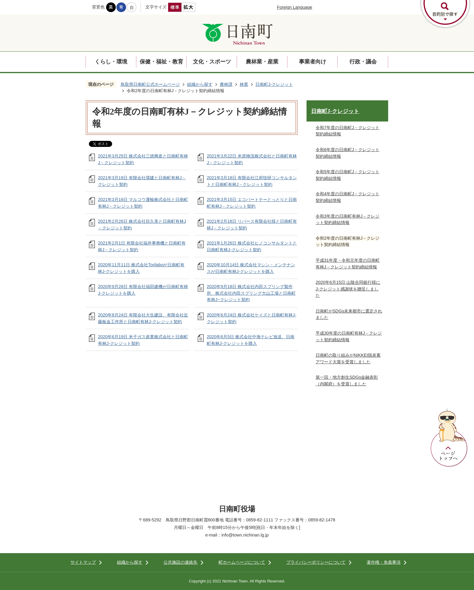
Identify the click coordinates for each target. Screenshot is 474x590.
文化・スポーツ (212, 62)
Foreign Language (294, 7)
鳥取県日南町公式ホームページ (150, 84)
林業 (244, 84)
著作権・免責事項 (384, 562)
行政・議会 (363, 62)
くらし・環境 (111, 62)
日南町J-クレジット (274, 84)
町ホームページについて (242, 562)
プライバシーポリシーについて (316, 562)
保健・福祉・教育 (161, 62)
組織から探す (200, 84)
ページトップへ (449, 438)
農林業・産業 (262, 62)
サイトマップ (83, 562)
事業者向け (312, 62)
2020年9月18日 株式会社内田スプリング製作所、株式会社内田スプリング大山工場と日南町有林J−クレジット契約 (251, 293)
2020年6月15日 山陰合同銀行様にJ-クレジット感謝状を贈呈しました (348, 289)
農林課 (226, 84)
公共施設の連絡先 (180, 562)
